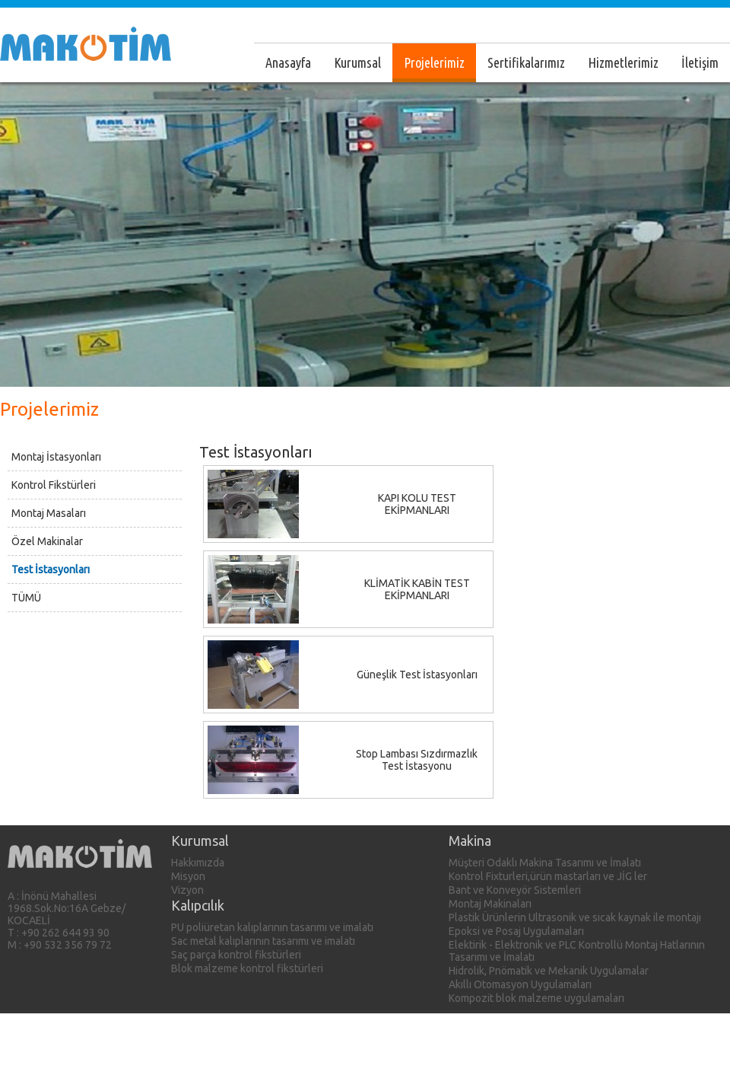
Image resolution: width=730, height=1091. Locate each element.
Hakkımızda (197, 863)
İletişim (700, 62)
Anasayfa (288, 62)
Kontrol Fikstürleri (53, 485)
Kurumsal (357, 62)
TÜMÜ (26, 598)
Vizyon (187, 890)
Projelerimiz (434, 62)
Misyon (188, 876)
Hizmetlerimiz (623, 62)
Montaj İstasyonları (56, 457)
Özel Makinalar (47, 541)
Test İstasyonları (50, 569)
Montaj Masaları (48, 513)
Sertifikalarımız (526, 62)
